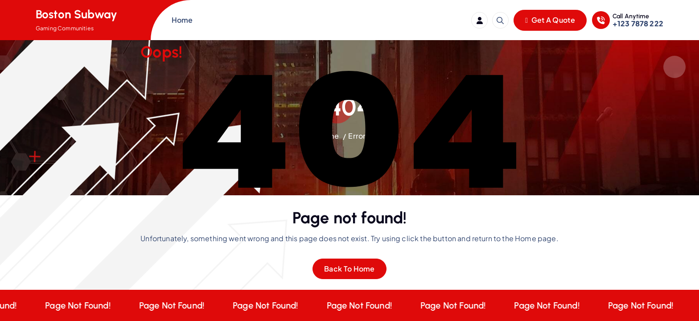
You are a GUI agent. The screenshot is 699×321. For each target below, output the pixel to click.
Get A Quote (550, 20)
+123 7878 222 (638, 23)
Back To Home (349, 268)
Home (182, 20)
